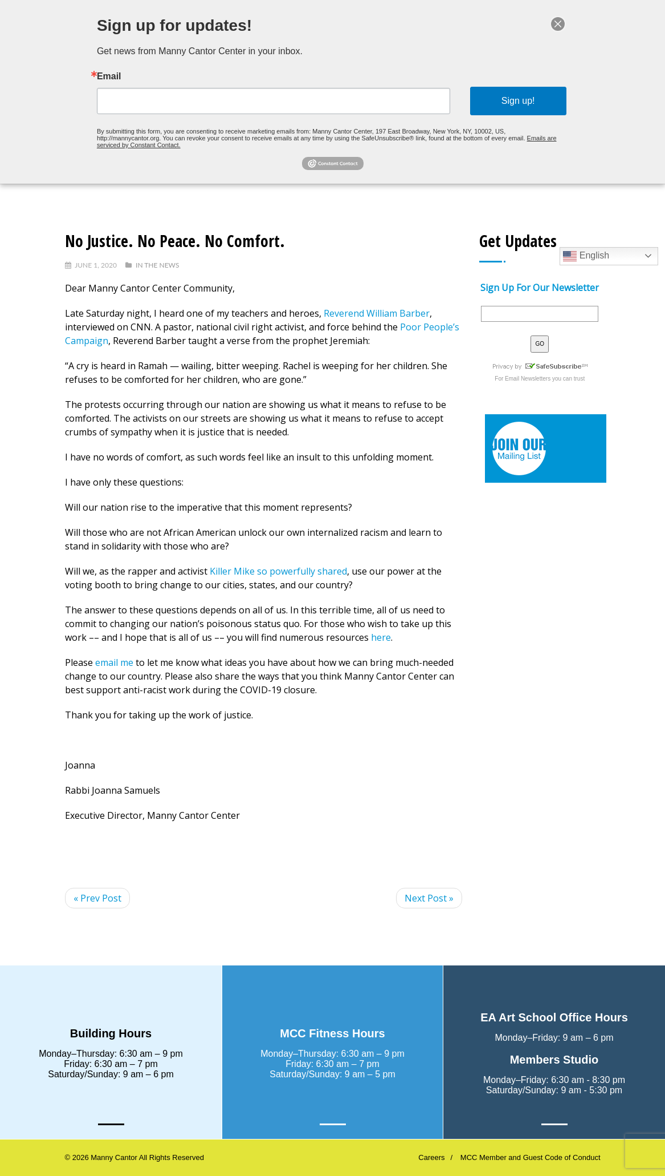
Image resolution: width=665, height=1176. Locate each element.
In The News (157, 265)
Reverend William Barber (377, 313)
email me (114, 662)
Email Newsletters (527, 378)
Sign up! (513, 101)
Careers (431, 1157)
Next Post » (429, 898)
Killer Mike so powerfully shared (278, 571)
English (586, 256)
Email (114, 77)
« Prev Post (97, 898)
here (381, 637)
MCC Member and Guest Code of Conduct (530, 1157)
